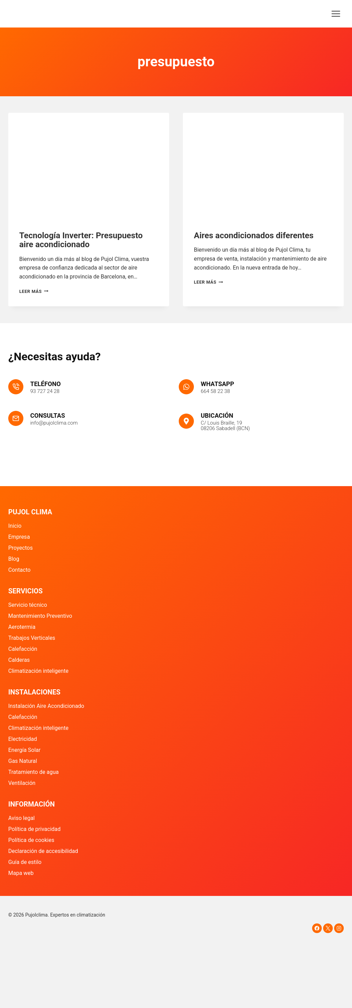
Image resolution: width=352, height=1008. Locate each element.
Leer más (33, 291)
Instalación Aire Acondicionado (46, 706)
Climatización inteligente (38, 671)
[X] (328, 928)
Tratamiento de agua (33, 772)
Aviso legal (21, 818)
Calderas (19, 660)
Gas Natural (22, 761)
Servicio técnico (27, 605)
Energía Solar (24, 750)
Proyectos (20, 548)
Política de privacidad (34, 829)
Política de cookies (31, 840)
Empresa (19, 537)
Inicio (14, 526)
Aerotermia (21, 627)
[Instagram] (339, 928)
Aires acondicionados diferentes (254, 235)
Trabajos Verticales (31, 638)
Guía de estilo (25, 862)
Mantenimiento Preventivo (40, 616)
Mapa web (21, 873)
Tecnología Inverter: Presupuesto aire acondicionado (81, 240)
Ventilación (21, 783)
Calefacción (22, 649)
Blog (13, 559)
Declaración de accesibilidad (43, 851)
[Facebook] (317, 928)
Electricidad (22, 739)
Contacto (19, 570)
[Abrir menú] (336, 14)
